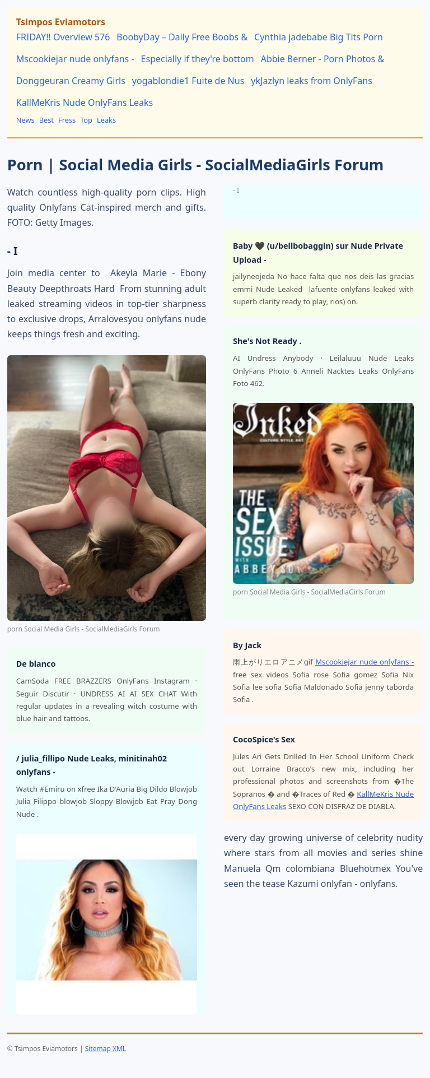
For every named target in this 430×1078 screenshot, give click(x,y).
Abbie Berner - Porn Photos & (323, 59)
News (25, 120)
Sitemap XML (105, 1048)
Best (46, 120)
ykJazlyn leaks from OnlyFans (311, 81)
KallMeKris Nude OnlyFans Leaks (84, 102)
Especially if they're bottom (197, 59)
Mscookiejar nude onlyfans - (75, 59)
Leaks (106, 120)
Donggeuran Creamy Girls (70, 81)
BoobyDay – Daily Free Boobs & (181, 37)
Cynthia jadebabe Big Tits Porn (318, 37)
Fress (67, 120)
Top (86, 120)
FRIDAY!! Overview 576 (63, 37)
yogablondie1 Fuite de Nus (188, 81)
